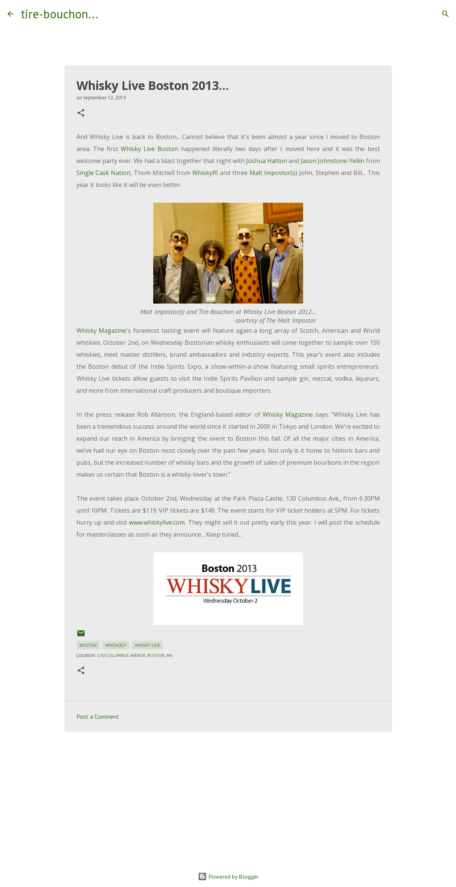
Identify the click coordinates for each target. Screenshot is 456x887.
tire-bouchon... (60, 14)
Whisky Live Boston (149, 149)
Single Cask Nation (103, 173)
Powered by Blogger (228, 876)
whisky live (147, 645)
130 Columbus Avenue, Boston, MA (134, 655)
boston (88, 645)
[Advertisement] (228, 795)
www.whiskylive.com (157, 522)
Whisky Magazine (101, 330)
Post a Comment (97, 716)
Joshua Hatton (266, 161)
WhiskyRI (205, 173)
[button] (80, 113)
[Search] (109, 14)
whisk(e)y (115, 645)
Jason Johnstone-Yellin (332, 161)
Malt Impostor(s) (273, 173)
